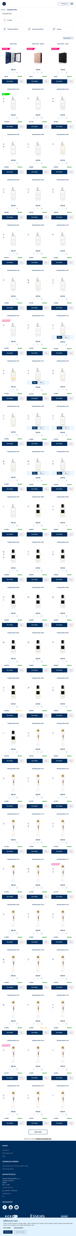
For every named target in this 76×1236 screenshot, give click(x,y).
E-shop (3, 9)
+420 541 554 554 (7, 1187)
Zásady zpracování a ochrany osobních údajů (15, 1166)
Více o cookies (7, 1227)
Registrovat (5, 1150)
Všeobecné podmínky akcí (43, 1139)
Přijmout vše (8, 1232)
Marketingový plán (7, 1153)
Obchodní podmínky (8, 1169)
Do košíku (10, 81)
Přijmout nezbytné (18, 1227)
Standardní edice (12, 9)
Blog (3, 1156)
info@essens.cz (6, 1193)
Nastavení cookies (20, 1232)
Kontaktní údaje (8, 1174)
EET (3, 1196)
